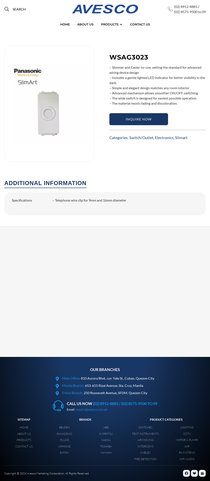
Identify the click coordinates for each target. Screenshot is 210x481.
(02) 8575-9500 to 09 (190, 12)
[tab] (45, 183)
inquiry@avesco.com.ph (91, 409)
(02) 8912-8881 (185, 6)
